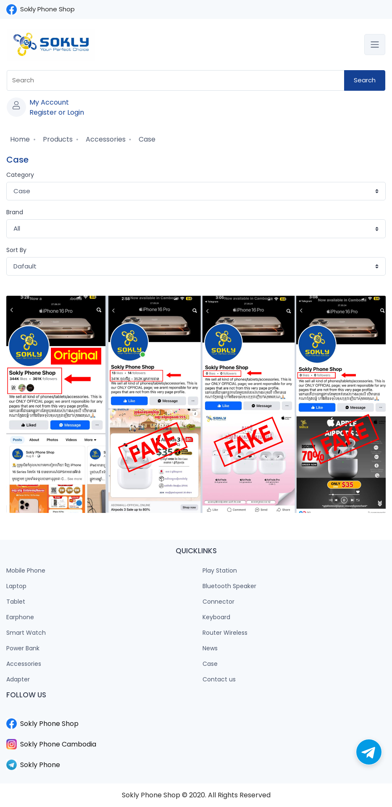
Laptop (16, 586)
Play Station (220, 570)
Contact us (219, 679)
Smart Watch (26, 632)
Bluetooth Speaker (229, 586)
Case (146, 139)
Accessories (105, 139)
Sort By (16, 250)
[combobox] (176, 80)
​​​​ (196, 713)
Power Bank (22, 648)
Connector (218, 601)
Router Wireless (225, 632)
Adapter (18, 679)
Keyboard (216, 617)
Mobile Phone (25, 570)
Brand (14, 212)
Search (365, 80)
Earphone (20, 617)
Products (57, 139)
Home (19, 139)
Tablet (15, 601)
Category (20, 175)
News (210, 648)
